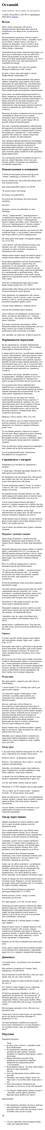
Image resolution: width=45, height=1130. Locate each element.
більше (15, 17)
